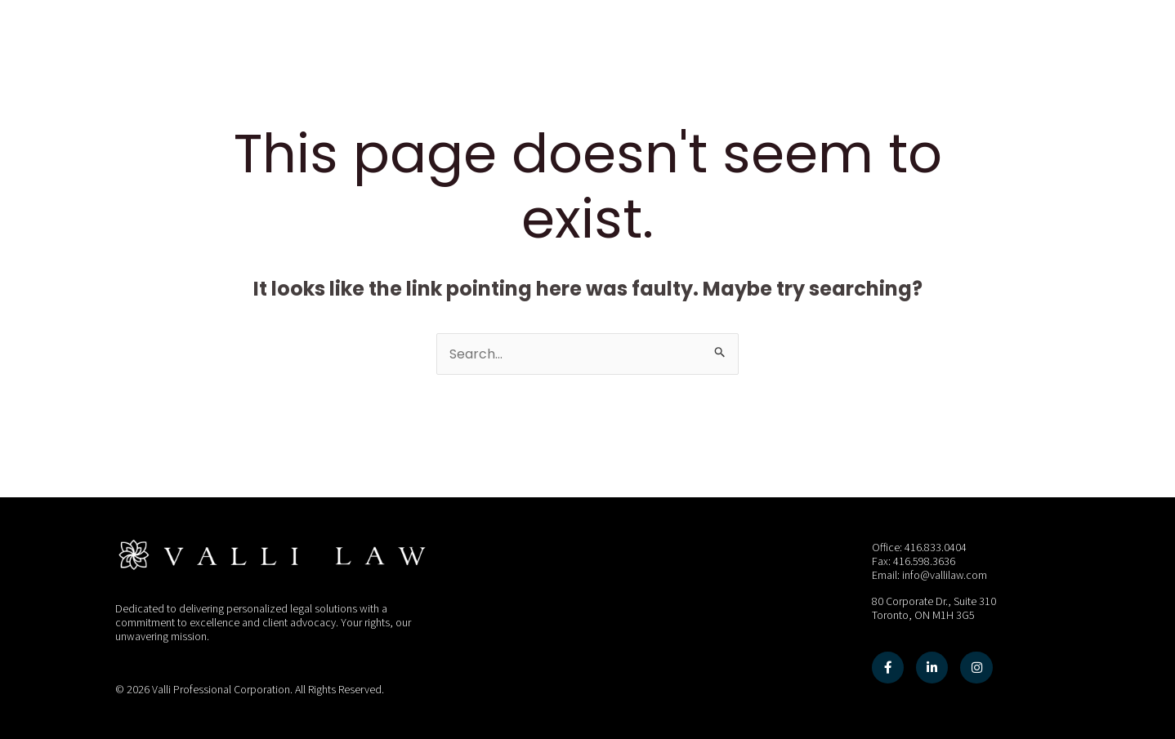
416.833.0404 (936, 548)
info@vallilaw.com (945, 576)
